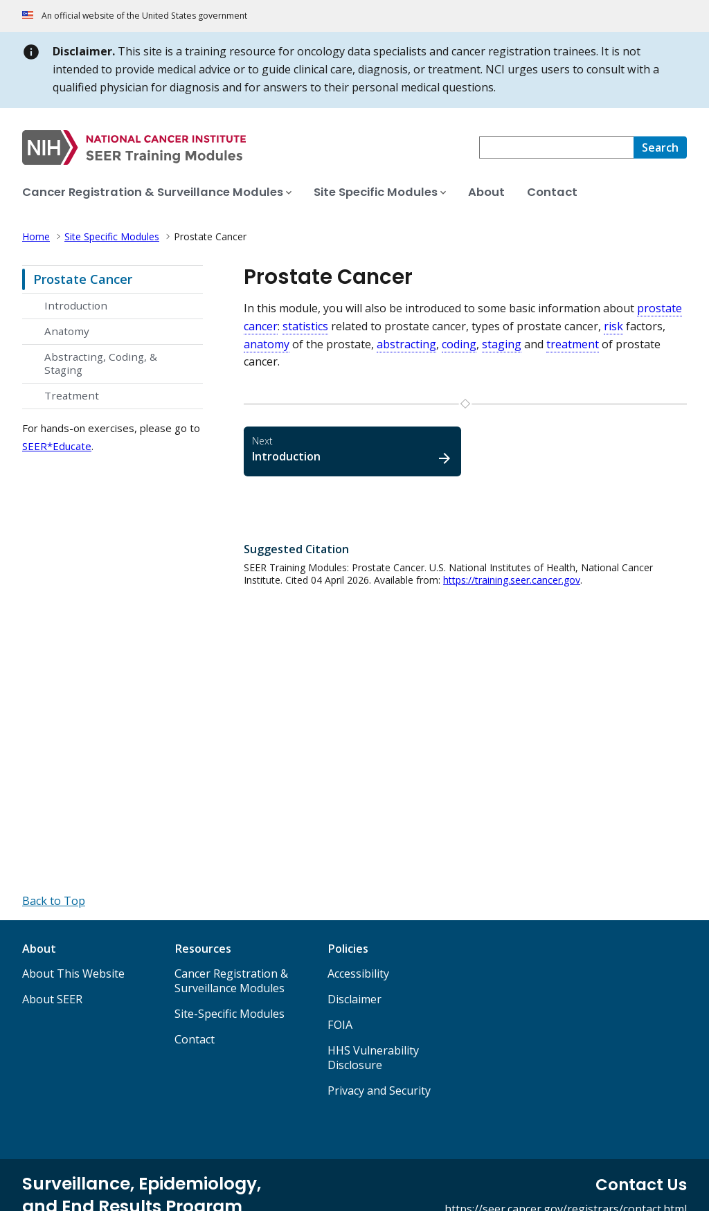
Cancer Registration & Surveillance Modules (231, 981)
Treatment (71, 395)
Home (36, 236)
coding (459, 344)
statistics (305, 326)
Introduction (75, 305)
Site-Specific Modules (229, 1013)
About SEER (52, 999)
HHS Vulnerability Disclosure (373, 1058)
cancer (261, 326)
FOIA (339, 1024)
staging (501, 344)
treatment (572, 344)
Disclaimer (354, 999)
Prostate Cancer (82, 279)
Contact (194, 1039)
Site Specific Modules (111, 236)
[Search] (660, 147)
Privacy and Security (379, 1090)
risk (613, 326)
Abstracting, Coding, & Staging (100, 363)
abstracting (406, 344)
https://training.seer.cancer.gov (511, 579)
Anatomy (66, 331)
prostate (659, 308)
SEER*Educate (56, 446)
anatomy (266, 344)
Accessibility (358, 973)
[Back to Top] (53, 900)
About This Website (73, 973)
